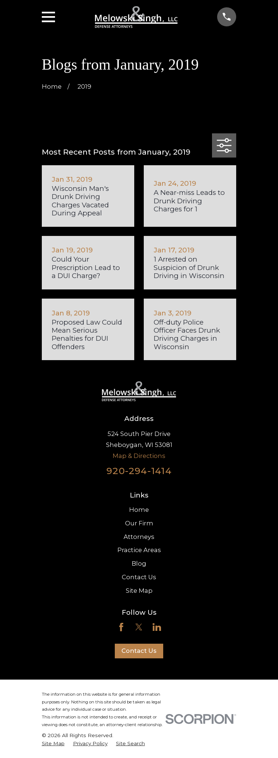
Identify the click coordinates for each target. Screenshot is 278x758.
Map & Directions (139, 455)
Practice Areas (139, 550)
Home (139, 509)
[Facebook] (121, 627)
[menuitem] (53, 743)
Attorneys (139, 536)
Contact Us (139, 577)
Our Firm (139, 523)
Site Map (139, 590)
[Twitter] (139, 627)
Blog (139, 563)
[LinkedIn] (157, 627)
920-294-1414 (139, 470)
